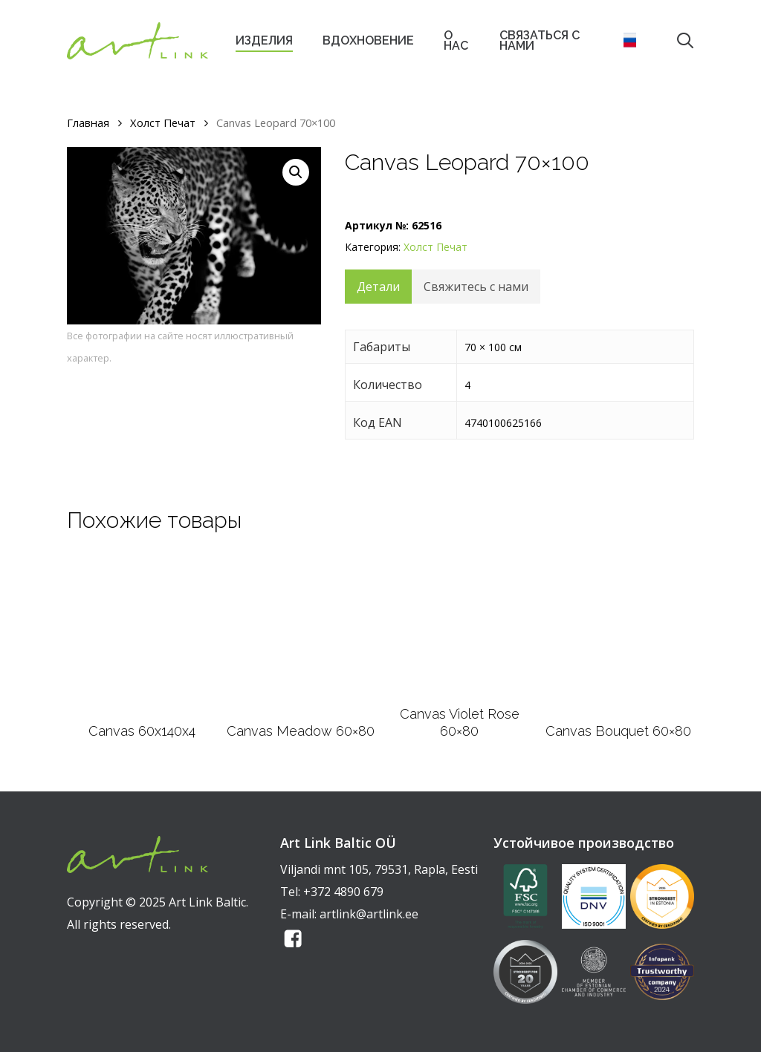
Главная (88, 122)
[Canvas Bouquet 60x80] (618, 632)
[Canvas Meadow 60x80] (301, 632)
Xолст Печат (162, 122)
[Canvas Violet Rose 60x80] (459, 624)
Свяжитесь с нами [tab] (476, 286)
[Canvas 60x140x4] (142, 632)
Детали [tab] (378, 286)
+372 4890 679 (343, 891)
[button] (295, 172)
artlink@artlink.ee (369, 914)
